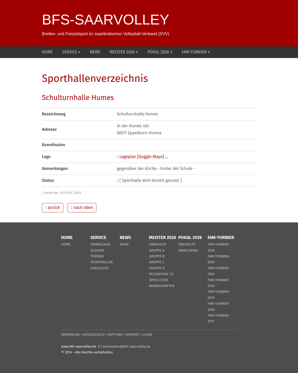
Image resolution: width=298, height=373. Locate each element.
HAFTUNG (115, 334)
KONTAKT (132, 334)
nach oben (82, 207)
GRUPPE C (156, 262)
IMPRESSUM (70, 334)
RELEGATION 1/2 (161, 274)
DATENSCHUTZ (94, 334)
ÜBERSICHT (157, 244)
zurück (52, 207)
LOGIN (147, 334)
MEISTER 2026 (123, 52)
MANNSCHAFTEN (161, 286)
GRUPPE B (157, 256)
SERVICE (70, 52)
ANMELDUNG (188, 250)
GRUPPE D (157, 268)
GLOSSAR (97, 250)
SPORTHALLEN (101, 262)
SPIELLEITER (158, 280)
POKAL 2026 (158, 52)
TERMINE (97, 256)
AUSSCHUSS (99, 268)
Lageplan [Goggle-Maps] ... (143, 156)
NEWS (95, 52)
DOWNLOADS (100, 244)
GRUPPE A (156, 250)
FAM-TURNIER (195, 52)
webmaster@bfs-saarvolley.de (126, 346)
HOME (47, 52)
